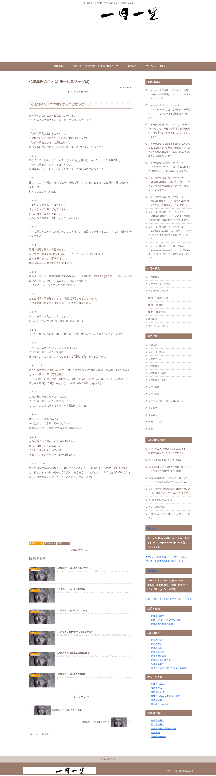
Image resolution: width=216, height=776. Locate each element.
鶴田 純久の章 (158, 692)
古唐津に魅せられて (158, 291)
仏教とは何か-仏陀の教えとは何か (168, 620)
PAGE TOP (108, 760)
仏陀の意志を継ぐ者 (161, 660)
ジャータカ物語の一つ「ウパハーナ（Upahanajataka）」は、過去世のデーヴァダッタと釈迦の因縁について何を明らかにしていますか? (169, 184)
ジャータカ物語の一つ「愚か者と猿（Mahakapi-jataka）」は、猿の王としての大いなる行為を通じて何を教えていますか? (169, 233)
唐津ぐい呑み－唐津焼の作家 (165, 696)
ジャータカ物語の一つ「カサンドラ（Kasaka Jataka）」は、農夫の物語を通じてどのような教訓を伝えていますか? (168, 201)
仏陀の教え (50, 543)
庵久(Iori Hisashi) (159, 704)
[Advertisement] (108, 41)
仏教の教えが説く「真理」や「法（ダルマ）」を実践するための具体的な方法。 (168, 479)
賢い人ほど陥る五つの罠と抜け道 (164, 459)
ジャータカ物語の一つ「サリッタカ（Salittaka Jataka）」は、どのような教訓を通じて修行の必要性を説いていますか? (169, 216)
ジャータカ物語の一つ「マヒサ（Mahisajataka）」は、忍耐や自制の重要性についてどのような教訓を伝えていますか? (169, 111)
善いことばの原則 (157, 507)
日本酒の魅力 (157, 724)
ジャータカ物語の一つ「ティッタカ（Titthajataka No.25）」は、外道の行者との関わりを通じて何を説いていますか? (169, 166)
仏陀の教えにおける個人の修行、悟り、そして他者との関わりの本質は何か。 (169, 468)
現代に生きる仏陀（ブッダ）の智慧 (168, 668)
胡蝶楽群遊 (156, 688)
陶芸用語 (155, 732)
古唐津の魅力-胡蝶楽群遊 (163, 728)
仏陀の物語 (156, 648)
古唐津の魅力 (157, 720)
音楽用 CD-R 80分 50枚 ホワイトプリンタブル (168, 599)
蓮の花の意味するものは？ (161, 500)
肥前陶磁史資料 (159, 312)
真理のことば (36, 543)
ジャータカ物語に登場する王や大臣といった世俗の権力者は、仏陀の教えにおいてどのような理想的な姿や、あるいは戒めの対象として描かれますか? (169, 149)
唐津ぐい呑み (157, 684)
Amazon (152, 528)
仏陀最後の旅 (157, 652)
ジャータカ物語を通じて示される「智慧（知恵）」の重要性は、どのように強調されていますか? (169, 94)
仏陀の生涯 (156, 640)
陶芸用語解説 (157, 305)
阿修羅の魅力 (157, 616)
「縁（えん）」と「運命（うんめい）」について (169, 516)
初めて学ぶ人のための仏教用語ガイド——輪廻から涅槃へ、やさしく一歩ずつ (169, 450)
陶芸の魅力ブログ (160, 298)
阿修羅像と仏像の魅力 (162, 624)
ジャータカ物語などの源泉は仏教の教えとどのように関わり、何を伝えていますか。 (169, 491)
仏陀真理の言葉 (158, 656)
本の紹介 (152, 319)
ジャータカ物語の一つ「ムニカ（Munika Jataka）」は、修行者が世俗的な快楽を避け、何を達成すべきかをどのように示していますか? (169, 130)
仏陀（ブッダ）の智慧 (159, 284)
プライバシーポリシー (159, 326)
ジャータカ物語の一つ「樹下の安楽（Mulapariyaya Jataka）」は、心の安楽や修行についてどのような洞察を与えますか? (169, 252)
